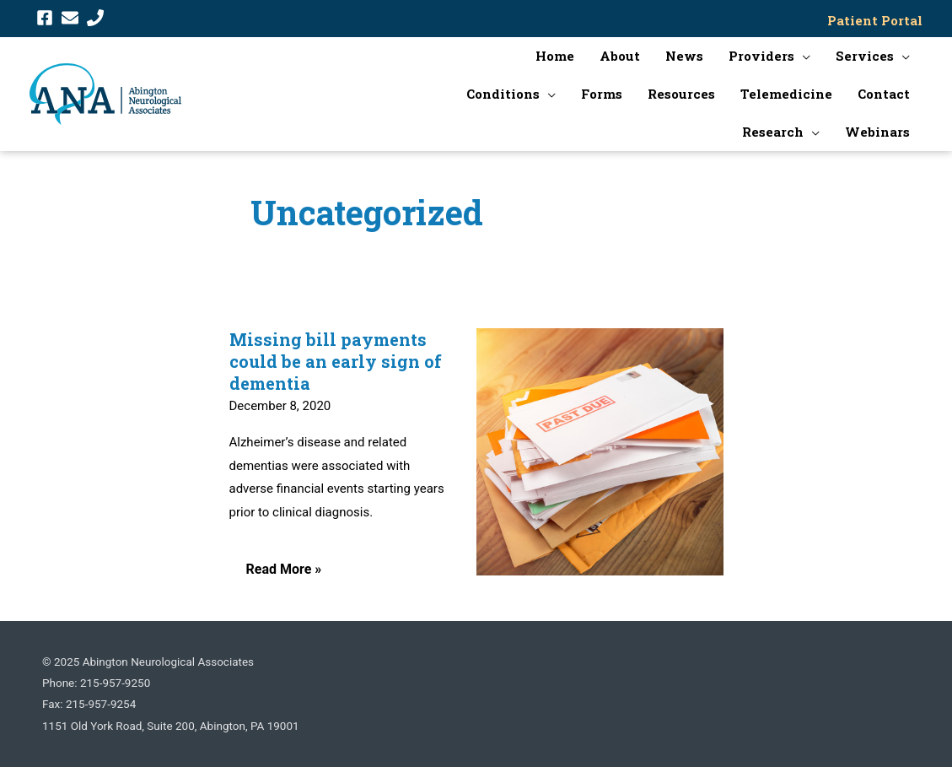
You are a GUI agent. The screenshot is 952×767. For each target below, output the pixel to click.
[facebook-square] (47, 17)
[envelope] (72, 17)
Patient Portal (874, 20)
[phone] (98, 17)
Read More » (283, 575)
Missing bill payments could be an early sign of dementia (335, 361)
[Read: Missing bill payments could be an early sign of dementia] (599, 451)
